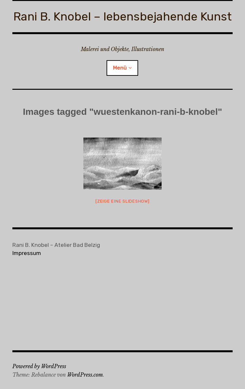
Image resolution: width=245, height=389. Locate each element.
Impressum (26, 253)
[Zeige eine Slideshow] (122, 201)
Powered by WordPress (39, 366)
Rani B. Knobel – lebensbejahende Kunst (122, 16)
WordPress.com (85, 374)
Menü (120, 68)
